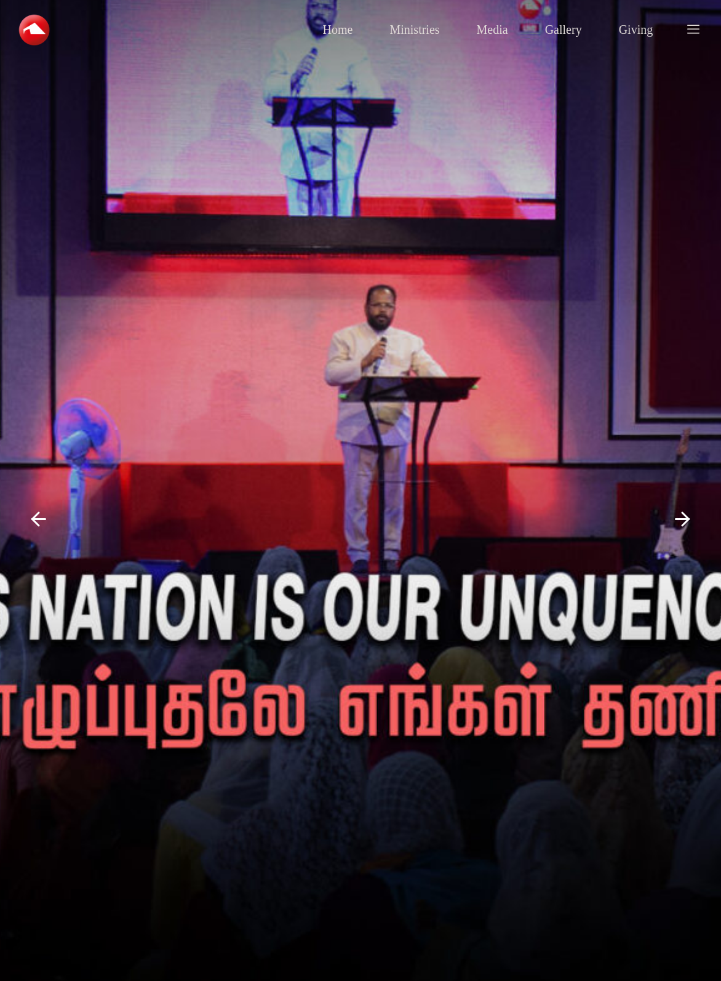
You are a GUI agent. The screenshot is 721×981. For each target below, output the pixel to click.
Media (492, 29)
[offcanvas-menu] (693, 29)
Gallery (563, 29)
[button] (39, 519)
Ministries (414, 29)
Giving (636, 29)
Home (338, 29)
